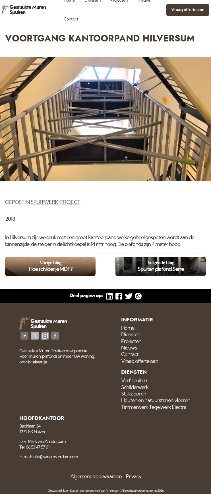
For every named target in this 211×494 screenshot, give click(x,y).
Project (70, 202)
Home (127, 328)
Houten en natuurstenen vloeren (155, 400)
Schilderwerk (134, 387)
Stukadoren (133, 394)
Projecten (131, 341)
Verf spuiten (134, 380)
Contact (71, 19)
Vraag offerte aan (187, 10)
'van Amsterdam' (110, 490)
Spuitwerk (44, 202)
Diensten (130, 334)
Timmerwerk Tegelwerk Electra (153, 407)
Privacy (133, 476)
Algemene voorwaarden (96, 476)
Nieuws (129, 348)
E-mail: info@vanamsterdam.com (48, 457)
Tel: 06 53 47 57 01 (34, 447)
